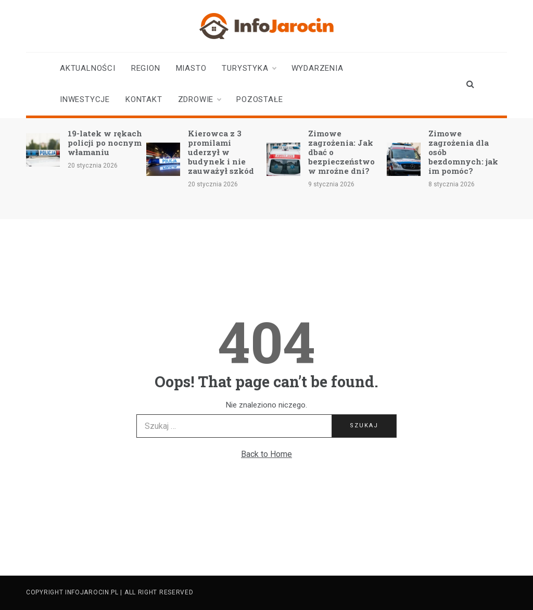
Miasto (191, 68)
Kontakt (143, 99)
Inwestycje (85, 99)
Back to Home (266, 454)
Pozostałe (259, 99)
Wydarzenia (317, 68)
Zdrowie (199, 99)
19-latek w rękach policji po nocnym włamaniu (105, 142)
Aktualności (88, 68)
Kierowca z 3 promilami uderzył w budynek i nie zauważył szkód (221, 152)
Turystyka (248, 68)
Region (145, 68)
